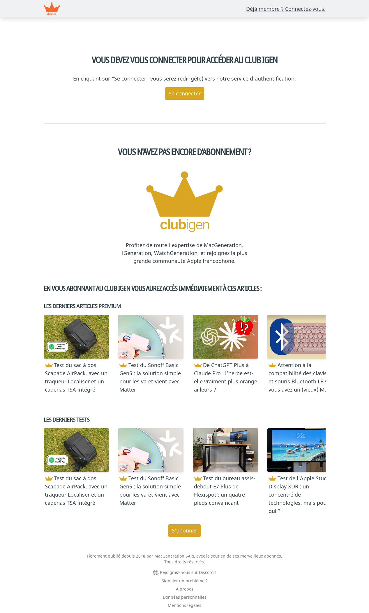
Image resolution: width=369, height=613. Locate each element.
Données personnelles (184, 597)
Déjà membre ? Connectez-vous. (286, 8)
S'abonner (184, 530)
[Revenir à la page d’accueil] (52, 9)
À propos (184, 589)
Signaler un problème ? (185, 581)
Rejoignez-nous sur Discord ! (188, 572)
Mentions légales (184, 605)
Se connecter (185, 93)
